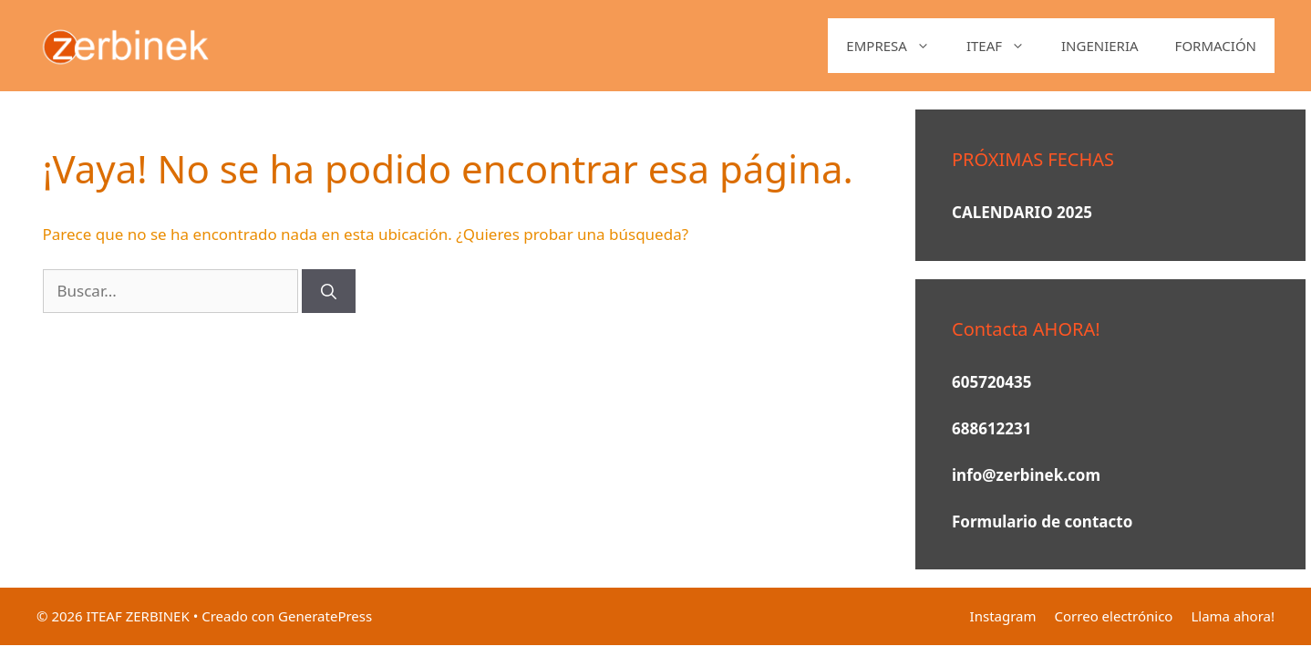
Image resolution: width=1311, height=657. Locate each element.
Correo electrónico (1114, 616)
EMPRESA (897, 45)
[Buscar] (329, 291)
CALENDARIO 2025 (1022, 212)
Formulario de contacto (1042, 521)
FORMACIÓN (1215, 45)
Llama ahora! (1233, 616)
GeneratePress (325, 616)
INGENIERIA (1100, 45)
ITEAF (1004, 45)
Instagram (1003, 616)
